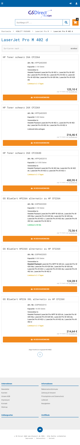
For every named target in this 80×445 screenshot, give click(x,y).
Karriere (4, 393)
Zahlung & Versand (48, 393)
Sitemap (4, 407)
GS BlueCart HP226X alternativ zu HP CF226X (31, 248)
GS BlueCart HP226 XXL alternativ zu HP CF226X (34, 299)
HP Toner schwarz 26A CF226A (21, 57)
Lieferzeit (44, 400)
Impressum (5, 400)
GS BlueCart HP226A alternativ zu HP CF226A (31, 198)
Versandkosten (73, 91)
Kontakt (4, 404)
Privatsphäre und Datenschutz (52, 396)
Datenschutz (40, 438)
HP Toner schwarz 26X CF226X (21, 107)
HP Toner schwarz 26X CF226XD (22, 152)
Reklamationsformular (49, 389)
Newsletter (5, 389)
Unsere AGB (5, 396)
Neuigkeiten (45, 404)
